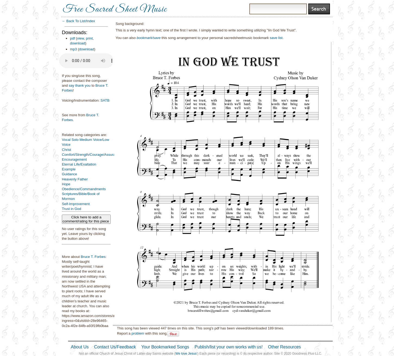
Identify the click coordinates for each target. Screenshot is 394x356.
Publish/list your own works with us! (229, 347)
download (77, 43)
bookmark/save (149, 38)
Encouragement (74, 159)
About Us (80, 347)
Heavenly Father (75, 179)
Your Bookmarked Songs (165, 347)
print (89, 38)
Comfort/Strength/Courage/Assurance (91, 155)
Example (69, 169)
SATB (104, 100)
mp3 (73, 49)
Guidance (69, 174)
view (80, 38)
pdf (72, 38)
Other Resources (284, 347)
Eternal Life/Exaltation (79, 164)
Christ (66, 150)
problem (137, 333)
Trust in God (71, 209)
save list (276, 38)
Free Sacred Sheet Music (115, 9)
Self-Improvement (76, 204)
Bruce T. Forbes (93, 257)
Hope (66, 184)
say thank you (79, 85)
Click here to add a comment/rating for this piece (86, 219)
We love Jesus (185, 353)
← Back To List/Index (78, 21)
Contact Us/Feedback (115, 347)
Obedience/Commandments (84, 189)
